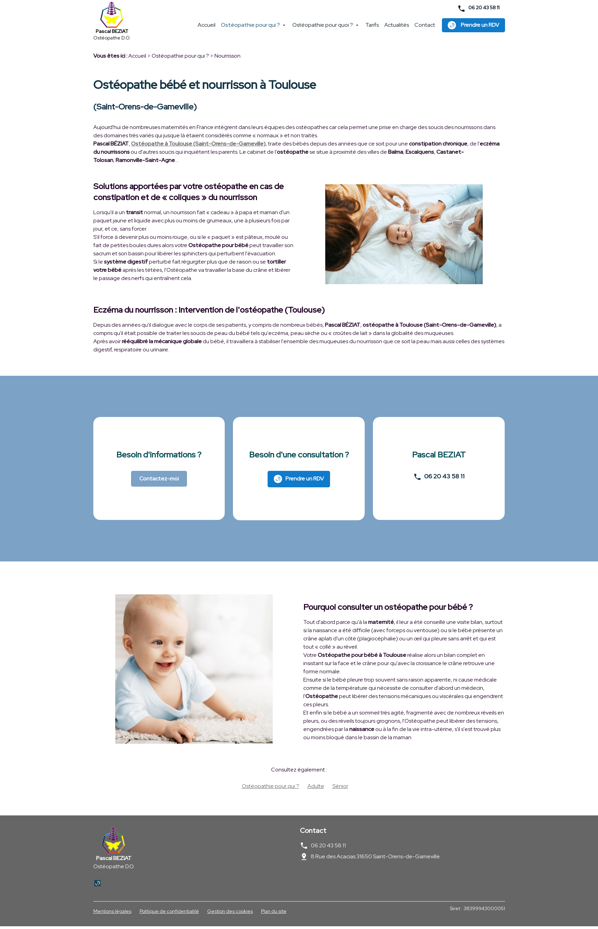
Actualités (396, 27)
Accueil (206, 27)
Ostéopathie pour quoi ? (322, 27)
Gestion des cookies (230, 914)
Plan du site (273, 914)
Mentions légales (112, 914)
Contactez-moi (159, 481)
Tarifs (372, 27)
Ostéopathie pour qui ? (250, 27)
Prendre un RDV (473, 27)
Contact (424, 27)
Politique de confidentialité (169, 914)
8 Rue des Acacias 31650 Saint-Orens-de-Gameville (375, 859)
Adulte (315, 788)
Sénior (340, 788)
